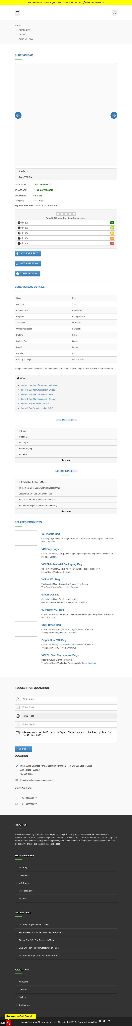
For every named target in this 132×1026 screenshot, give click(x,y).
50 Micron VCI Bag (52, 609)
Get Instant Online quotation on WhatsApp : (66, 3)
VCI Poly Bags (50, 549)
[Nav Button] (18, 115)
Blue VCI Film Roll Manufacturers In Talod (37, 499)
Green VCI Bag (50, 594)
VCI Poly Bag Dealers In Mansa (33, 482)
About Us (23, 982)
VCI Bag (23, 34)
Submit (22, 749)
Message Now (29, 263)
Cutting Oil (23, 437)
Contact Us (24, 1005)
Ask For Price (29, 253)
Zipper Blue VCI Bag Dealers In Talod (35, 494)
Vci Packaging (25, 448)
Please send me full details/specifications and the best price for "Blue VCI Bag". (69, 736)
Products (24, 30)
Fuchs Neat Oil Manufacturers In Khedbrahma (39, 488)
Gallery (22, 997)
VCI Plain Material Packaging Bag (61, 564)
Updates (23, 989)
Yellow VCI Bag (50, 579)
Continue (51, 542)
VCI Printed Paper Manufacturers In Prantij (38, 505)
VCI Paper (23, 443)
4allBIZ (94, 1022)
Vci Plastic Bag (50, 534)
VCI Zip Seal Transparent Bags (60, 655)
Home (18, 25)
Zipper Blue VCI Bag (53, 640)
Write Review (28, 273)
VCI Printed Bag (51, 625)
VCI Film (23, 454)
